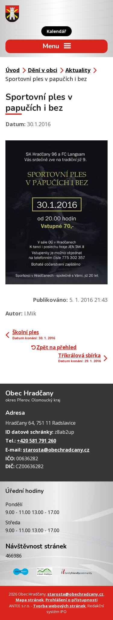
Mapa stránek (30, 599)
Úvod (12, 70)
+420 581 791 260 (36, 440)
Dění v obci (42, 70)
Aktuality (77, 70)
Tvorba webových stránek (59, 606)
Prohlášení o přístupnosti (72, 599)
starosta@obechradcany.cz (56, 449)
